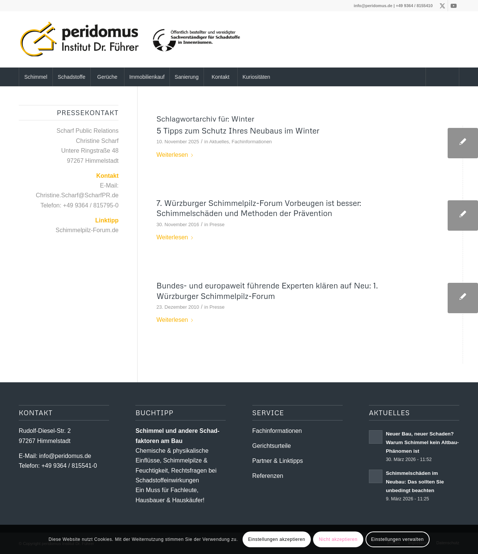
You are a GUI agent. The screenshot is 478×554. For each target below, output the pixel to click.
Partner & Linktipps (277, 461)
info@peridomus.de (373, 5)
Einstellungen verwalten (397, 539)
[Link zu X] (442, 5)
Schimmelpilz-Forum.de (86, 230)
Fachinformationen (252, 141)
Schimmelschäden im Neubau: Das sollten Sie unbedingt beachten (415, 481)
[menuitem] (35, 77)
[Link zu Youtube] (453, 5)
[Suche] (442, 77)
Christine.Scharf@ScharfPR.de (77, 195)
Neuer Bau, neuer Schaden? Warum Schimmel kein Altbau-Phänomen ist (422, 442)
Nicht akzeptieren (338, 539)
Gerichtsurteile (271, 446)
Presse (217, 224)
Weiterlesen (175, 155)
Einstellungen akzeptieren (276, 539)
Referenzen (267, 476)
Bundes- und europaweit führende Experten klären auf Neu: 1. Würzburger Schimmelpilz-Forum (267, 290)
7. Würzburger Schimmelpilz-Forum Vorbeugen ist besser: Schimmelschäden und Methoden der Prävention (258, 208)
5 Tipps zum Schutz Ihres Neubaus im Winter (237, 130)
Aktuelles (219, 141)
